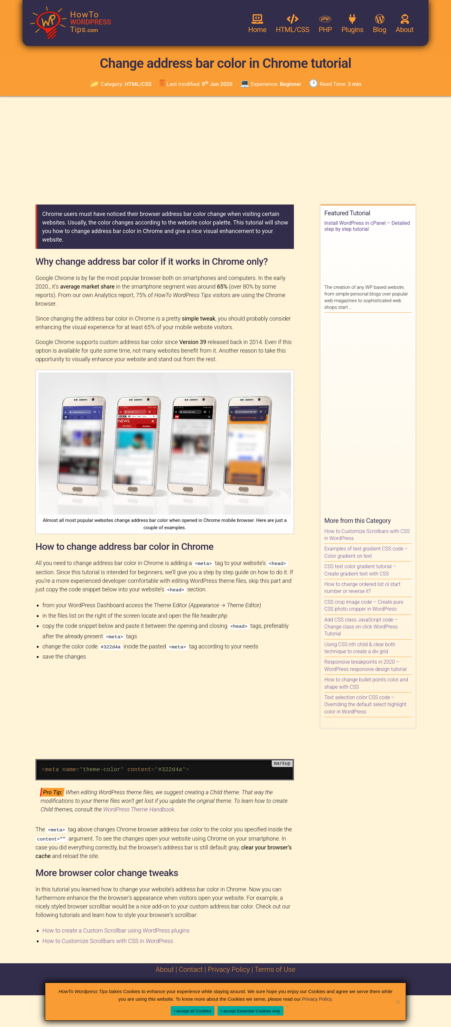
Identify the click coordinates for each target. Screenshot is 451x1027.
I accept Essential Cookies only (250, 1011)
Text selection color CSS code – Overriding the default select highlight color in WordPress (365, 704)
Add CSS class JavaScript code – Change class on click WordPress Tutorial (361, 627)
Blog (379, 24)
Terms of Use (275, 968)
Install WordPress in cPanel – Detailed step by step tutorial (367, 226)
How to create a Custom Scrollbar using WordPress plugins (115, 928)
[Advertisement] (225, 150)
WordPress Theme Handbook (138, 808)
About (165, 968)
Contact (191, 968)
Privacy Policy (229, 968)
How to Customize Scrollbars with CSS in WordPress (107, 939)
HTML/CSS (138, 84)
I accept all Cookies (192, 1011)
